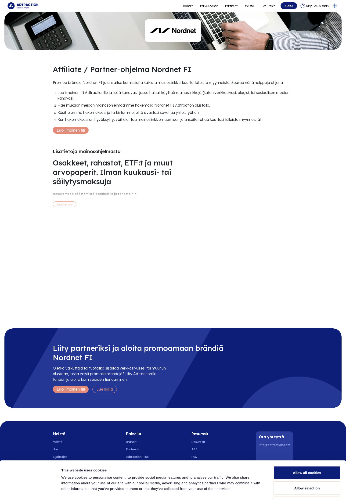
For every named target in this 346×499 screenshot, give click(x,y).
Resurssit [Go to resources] (268, 6)
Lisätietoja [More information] (64, 204)
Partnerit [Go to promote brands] (231, 6)
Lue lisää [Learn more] (104, 389)
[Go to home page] (22, 5)
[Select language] (335, 5)
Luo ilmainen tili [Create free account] (71, 130)
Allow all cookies (307, 438)
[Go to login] (314, 5)
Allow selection (307, 453)
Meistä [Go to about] (249, 6)
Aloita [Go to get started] (289, 6)
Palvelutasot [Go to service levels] (209, 6)
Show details (245, 490)
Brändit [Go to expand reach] (187, 6)
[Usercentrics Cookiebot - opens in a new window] (30, 489)
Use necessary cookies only (307, 468)
